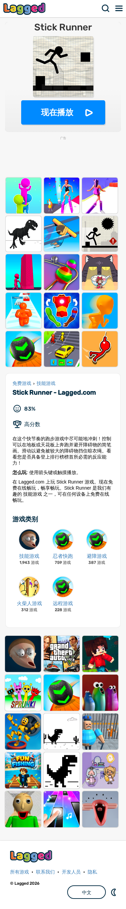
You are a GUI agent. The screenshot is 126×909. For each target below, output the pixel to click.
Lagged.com (32, 856)
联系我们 (45, 872)
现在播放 (57, 112)
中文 (86, 892)
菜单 (119, 8)
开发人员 (71, 872)
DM (114, 892)
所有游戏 (19, 872)
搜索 (106, 8)
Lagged (25, 8)
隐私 (92, 872)
